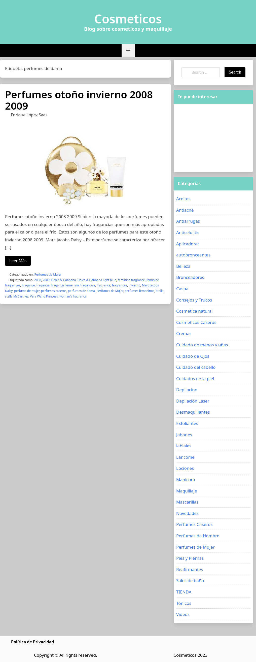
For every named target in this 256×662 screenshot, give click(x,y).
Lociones (185, 468)
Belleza (183, 266)
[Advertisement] (213, 137)
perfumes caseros (53, 291)
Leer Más (17, 260)
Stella (160, 291)
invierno (134, 285)
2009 (46, 280)
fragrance (103, 285)
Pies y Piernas (190, 558)
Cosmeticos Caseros (196, 322)
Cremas (184, 333)
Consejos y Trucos (194, 300)
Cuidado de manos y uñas (202, 345)
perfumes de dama (81, 291)
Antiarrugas (188, 221)
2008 (37, 280)
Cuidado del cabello (195, 367)
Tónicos (183, 603)
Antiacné (185, 210)
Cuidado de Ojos (192, 356)
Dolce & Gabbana (63, 280)
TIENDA (184, 592)
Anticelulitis (187, 232)
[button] (128, 50)
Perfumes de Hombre (197, 536)
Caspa (182, 288)
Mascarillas (187, 502)
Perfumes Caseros (194, 524)
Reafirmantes (189, 569)
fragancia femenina (65, 285)
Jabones (184, 435)
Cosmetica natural (194, 311)
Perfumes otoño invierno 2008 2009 (79, 100)
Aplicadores (188, 244)
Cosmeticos (128, 19)
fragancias (87, 285)
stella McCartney (16, 296)
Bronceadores (190, 277)
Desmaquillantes (193, 412)
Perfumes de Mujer (48, 274)
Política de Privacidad (32, 642)
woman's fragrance (73, 296)
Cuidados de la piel (195, 378)
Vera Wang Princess (44, 296)
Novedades (187, 513)
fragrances (119, 285)
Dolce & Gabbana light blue (97, 280)
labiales (183, 446)
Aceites (183, 199)
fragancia (43, 285)
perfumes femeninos (139, 291)
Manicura (185, 479)
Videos (183, 614)
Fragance (28, 285)
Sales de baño (190, 580)
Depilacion (186, 389)
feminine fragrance (131, 280)
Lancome (185, 457)
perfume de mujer (27, 291)
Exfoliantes (187, 423)
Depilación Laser (192, 401)
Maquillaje (186, 491)
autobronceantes (193, 255)
